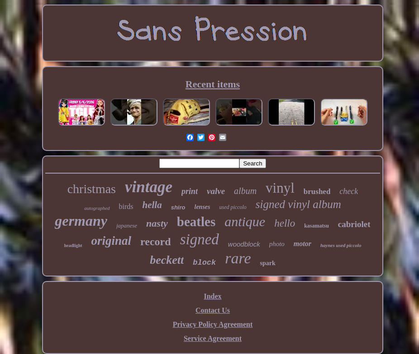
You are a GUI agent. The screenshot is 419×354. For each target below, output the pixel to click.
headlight (73, 245)
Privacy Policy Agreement (213, 324)
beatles (196, 221)
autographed (97, 208)
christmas (91, 189)
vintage (148, 187)
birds (126, 206)
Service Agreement (213, 338)
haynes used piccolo (340, 245)
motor (302, 243)
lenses (202, 207)
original (111, 240)
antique (244, 221)
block (204, 262)
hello (284, 223)
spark (268, 263)
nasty (157, 223)
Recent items (213, 84)
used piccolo (233, 207)
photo (277, 243)
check (348, 191)
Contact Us (212, 310)
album (245, 191)
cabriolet (354, 224)
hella (152, 204)
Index (212, 296)
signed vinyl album (298, 204)
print (189, 191)
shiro (178, 207)
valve (216, 191)
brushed (317, 191)
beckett (167, 260)
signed (199, 239)
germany (81, 221)
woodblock (244, 244)
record (155, 241)
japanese (126, 225)
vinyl (280, 188)
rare (238, 258)
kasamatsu (316, 226)
